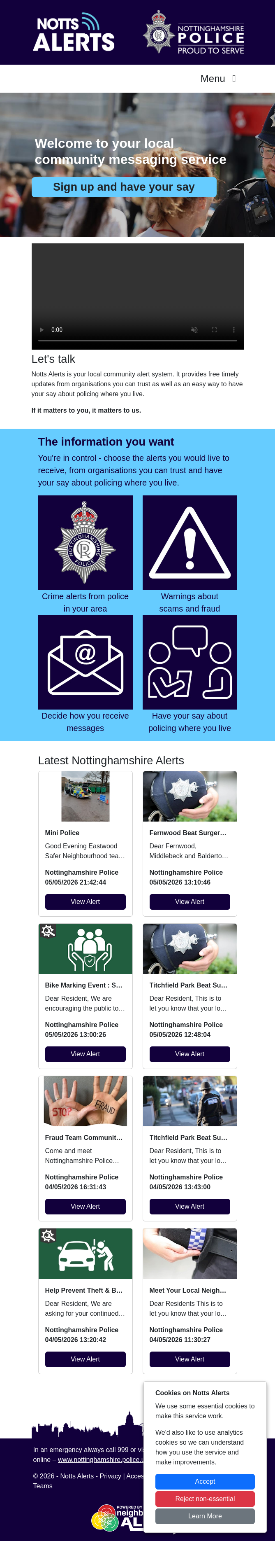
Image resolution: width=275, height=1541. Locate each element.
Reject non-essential (205, 1498)
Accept (205, 1481)
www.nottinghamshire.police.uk (103, 1459)
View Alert (85, 901)
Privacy (110, 1476)
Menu (220, 78)
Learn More (205, 1516)
